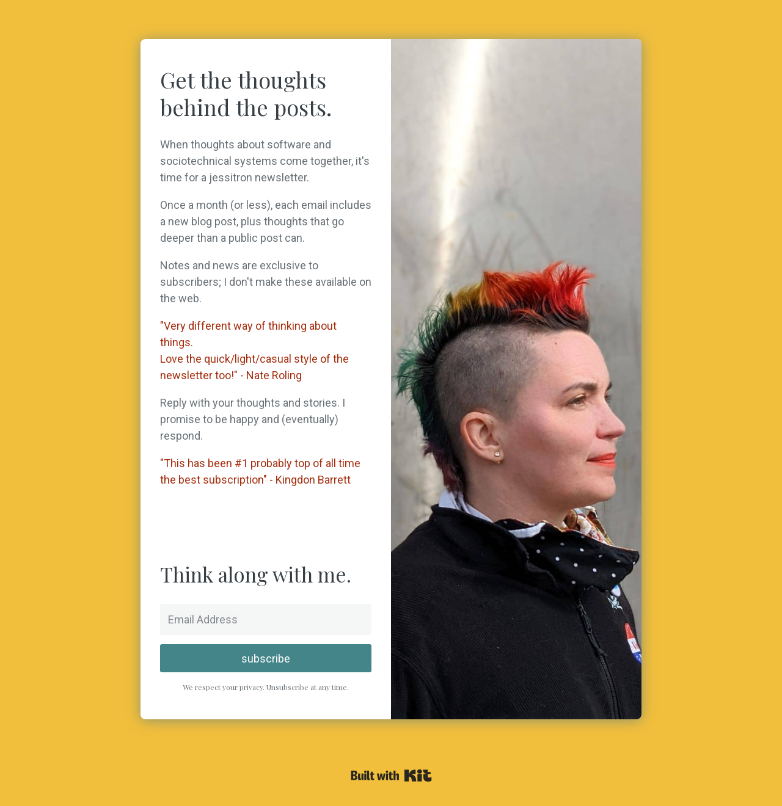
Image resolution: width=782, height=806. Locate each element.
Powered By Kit (391, 775)
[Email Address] (265, 619)
